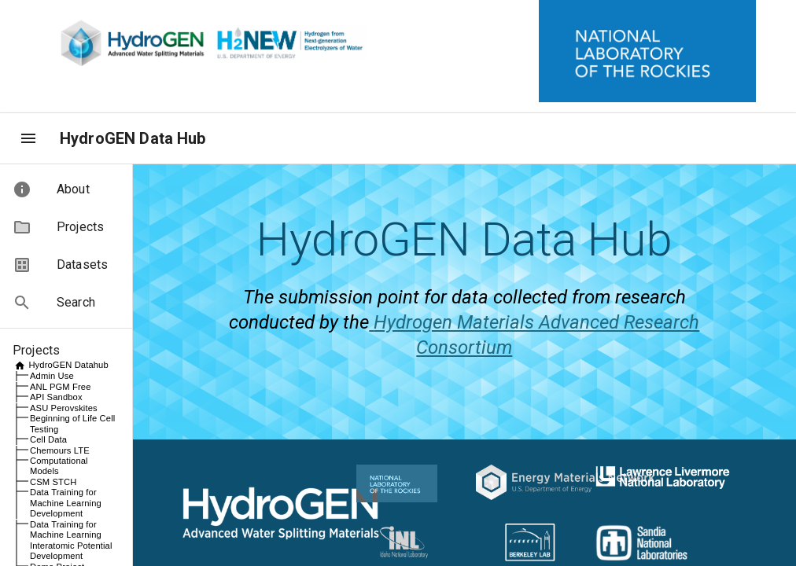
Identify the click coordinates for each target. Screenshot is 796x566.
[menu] (28, 138)
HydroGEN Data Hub (133, 138)
